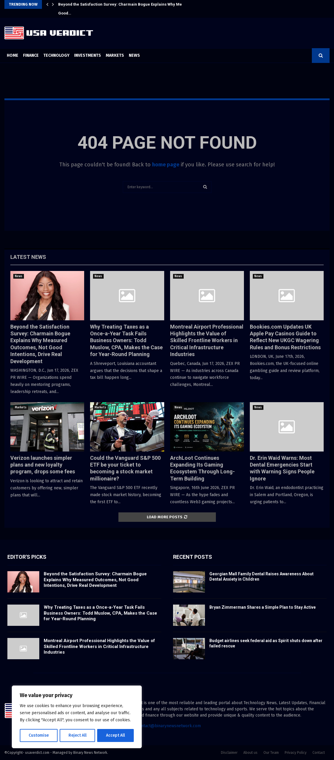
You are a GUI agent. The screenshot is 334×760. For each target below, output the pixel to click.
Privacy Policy (296, 753)
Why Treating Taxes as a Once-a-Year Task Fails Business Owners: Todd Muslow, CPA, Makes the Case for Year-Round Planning (126, 341)
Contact (318, 753)
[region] (77, 717)
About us (250, 753)
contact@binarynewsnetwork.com (169, 725)
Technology (56, 55)
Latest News (28, 257)
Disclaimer (229, 753)
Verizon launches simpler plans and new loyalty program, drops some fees (42, 465)
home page (165, 164)
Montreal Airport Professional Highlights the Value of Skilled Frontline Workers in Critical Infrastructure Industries (206, 341)
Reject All (77, 735)
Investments (87, 55)
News (134, 55)
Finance (31, 55)
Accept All (115, 735)
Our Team (271, 753)
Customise (38, 735)
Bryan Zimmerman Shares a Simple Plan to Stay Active (262, 607)
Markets (115, 55)
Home (12, 55)
